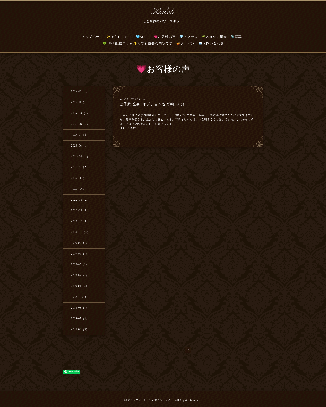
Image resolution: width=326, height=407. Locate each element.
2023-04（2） (80, 156)
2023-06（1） (80, 145)
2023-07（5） (80, 135)
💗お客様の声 (165, 37)
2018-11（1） (79, 297)
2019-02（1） (80, 275)
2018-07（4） (80, 318)
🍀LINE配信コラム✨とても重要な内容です (137, 43)
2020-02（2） (80, 232)
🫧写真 (236, 37)
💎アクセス (188, 37)
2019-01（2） (80, 286)
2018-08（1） (80, 308)
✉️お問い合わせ (211, 43)
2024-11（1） (79, 102)
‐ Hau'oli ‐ (163, 12)
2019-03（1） (80, 264)
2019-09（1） (80, 243)
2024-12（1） (80, 91)
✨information (119, 37)
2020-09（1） (80, 221)
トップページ (92, 37)
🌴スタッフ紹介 (214, 37)
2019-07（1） (80, 253)
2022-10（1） (80, 189)
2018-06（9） (80, 329)
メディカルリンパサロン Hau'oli (153, 400)
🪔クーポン (185, 43)
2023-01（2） (80, 167)
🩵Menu (143, 37)
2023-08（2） (80, 124)
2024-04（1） (80, 113)
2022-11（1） (79, 178)
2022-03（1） (80, 210)
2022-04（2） (80, 199)
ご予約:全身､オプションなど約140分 (152, 104)
